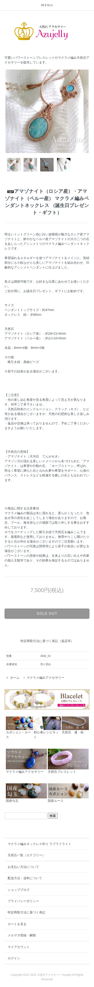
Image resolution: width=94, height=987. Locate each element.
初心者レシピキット (47, 728)
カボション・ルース (19, 728)
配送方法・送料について (25, 878)
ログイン (14, 958)
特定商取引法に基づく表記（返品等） (47, 641)
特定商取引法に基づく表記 (26, 912)
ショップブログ (19, 890)
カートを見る (17, 924)
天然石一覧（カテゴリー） (26, 855)
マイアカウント (19, 947)
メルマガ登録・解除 (22, 935)
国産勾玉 (26, 793)
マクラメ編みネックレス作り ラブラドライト (39, 844)
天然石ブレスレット (68, 761)
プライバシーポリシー (23, 901)
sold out (47, 613)
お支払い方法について (23, 867)
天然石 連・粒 (75, 725)
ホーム (15, 677)
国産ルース (68, 793)
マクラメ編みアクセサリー (45, 677)
